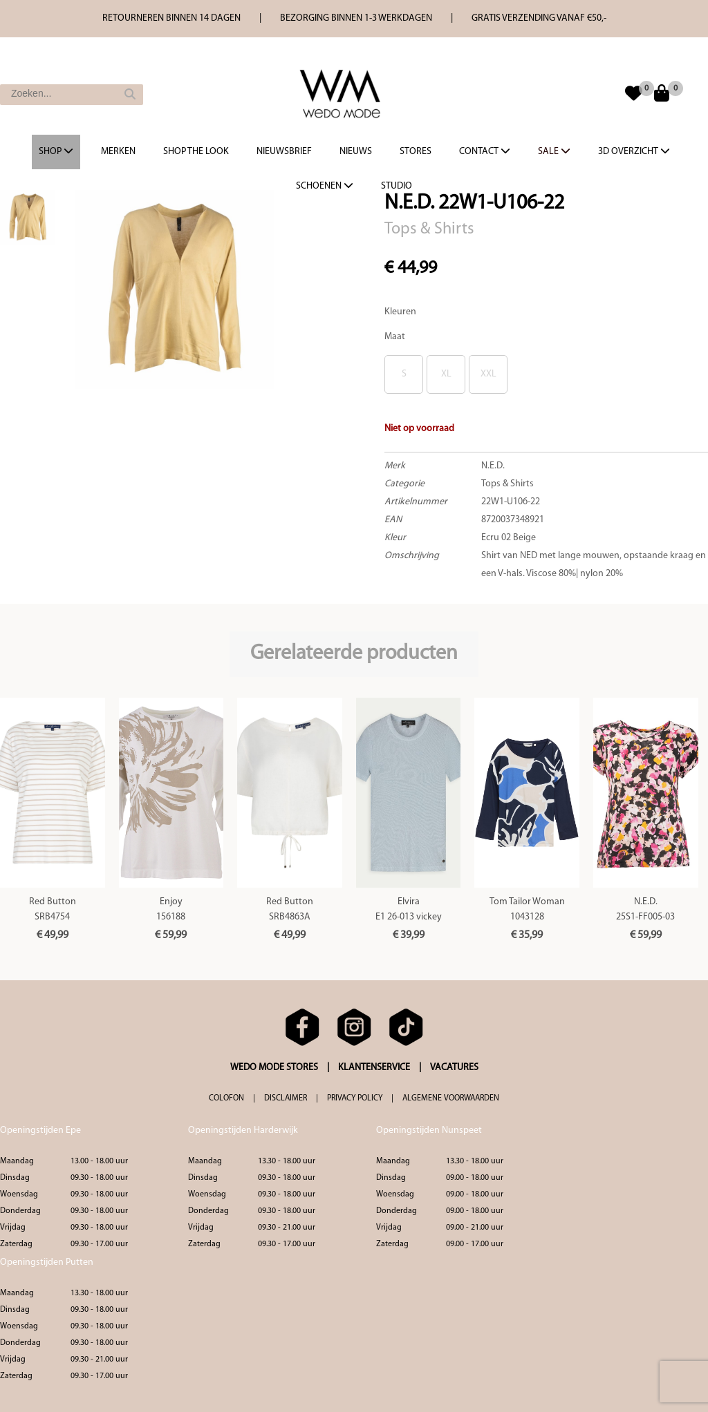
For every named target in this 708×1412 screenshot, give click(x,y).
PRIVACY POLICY (354, 1098)
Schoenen (324, 185)
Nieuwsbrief (284, 151)
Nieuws (355, 151)
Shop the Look (196, 151)
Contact (484, 151)
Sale (554, 151)
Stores (415, 151)
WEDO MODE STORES (274, 1067)
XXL (488, 374)
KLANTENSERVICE (374, 1067)
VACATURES (454, 1067)
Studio (396, 186)
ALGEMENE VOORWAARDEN (450, 1098)
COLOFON (226, 1098)
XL (446, 374)
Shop (56, 151)
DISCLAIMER (285, 1098)
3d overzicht (634, 151)
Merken (118, 151)
